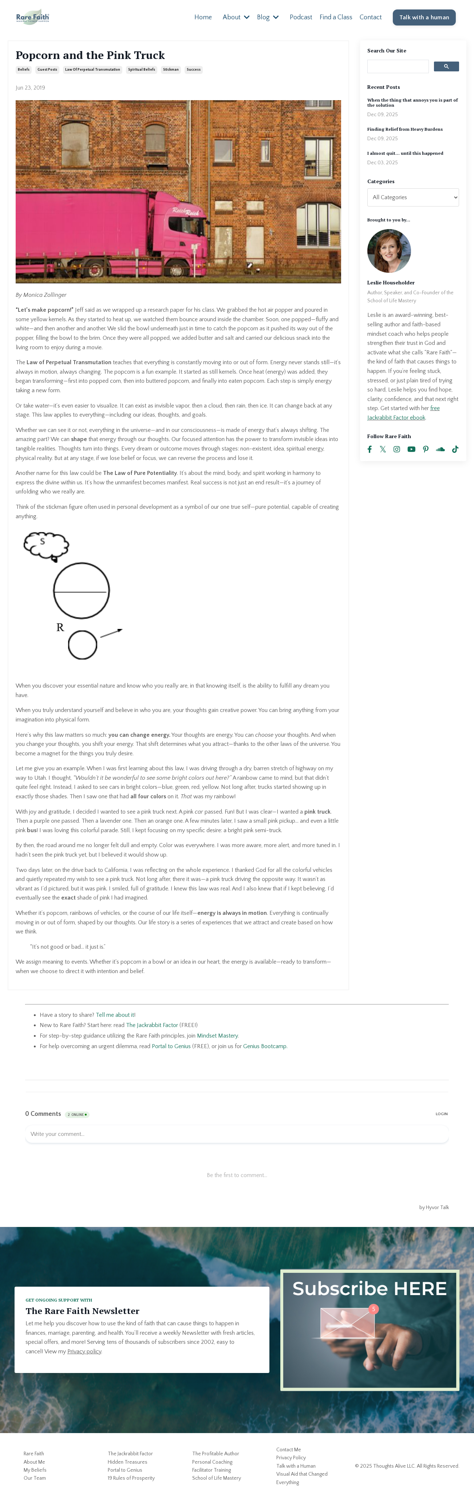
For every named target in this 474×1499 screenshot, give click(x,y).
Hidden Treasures (127, 1462)
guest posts (47, 70)
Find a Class (336, 17)
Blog (268, 17)
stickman (171, 70)
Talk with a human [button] (424, 17)
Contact (371, 17)
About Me (34, 1462)
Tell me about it (115, 1014)
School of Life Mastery (216, 1478)
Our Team (35, 1478)
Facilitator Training (211, 1470)
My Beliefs (35, 1470)
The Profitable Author (215, 1453)
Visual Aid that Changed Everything (302, 1478)
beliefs (23, 70)
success (194, 70)
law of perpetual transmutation (92, 70)
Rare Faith (34, 1453)
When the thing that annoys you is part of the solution (412, 102)
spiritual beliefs (141, 70)
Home (203, 17)
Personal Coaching (212, 1462)
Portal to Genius (171, 1046)
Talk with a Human (296, 1466)
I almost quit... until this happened (405, 153)
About (236, 17)
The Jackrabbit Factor (130, 1453)
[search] (397, 66)
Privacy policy (84, 1351)
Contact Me (288, 1449)
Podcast (301, 17)
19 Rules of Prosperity (131, 1478)
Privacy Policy (291, 1457)
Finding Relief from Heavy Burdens (405, 128)
